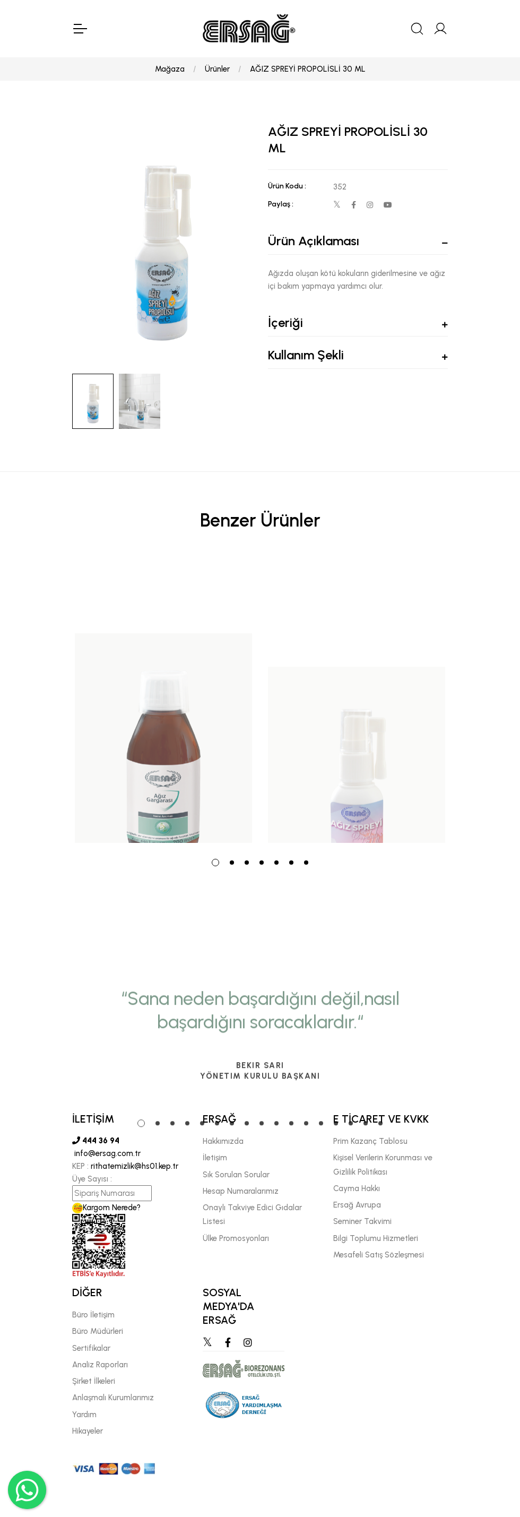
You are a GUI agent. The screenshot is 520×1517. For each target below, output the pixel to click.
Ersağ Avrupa (357, 1205)
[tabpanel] (163, 700)
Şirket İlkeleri (93, 1381)
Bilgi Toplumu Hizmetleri (375, 1238)
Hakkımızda (223, 1141)
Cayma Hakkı (356, 1188)
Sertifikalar (91, 1348)
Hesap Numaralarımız (241, 1191)
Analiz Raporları (100, 1364)
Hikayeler (87, 1431)
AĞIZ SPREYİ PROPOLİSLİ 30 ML (308, 69)
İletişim (215, 1157)
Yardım (84, 1414)
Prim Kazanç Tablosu (370, 1141)
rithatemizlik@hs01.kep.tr (134, 1166)
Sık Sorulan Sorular (236, 1174)
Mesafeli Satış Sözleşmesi (378, 1255)
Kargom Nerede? (106, 1207)
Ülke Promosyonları (236, 1238)
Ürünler (217, 69)
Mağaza (170, 69)
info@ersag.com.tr (106, 1153)
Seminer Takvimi (362, 1221)
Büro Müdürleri (97, 1331)
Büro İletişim (93, 1315)
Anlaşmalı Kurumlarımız (113, 1397)
